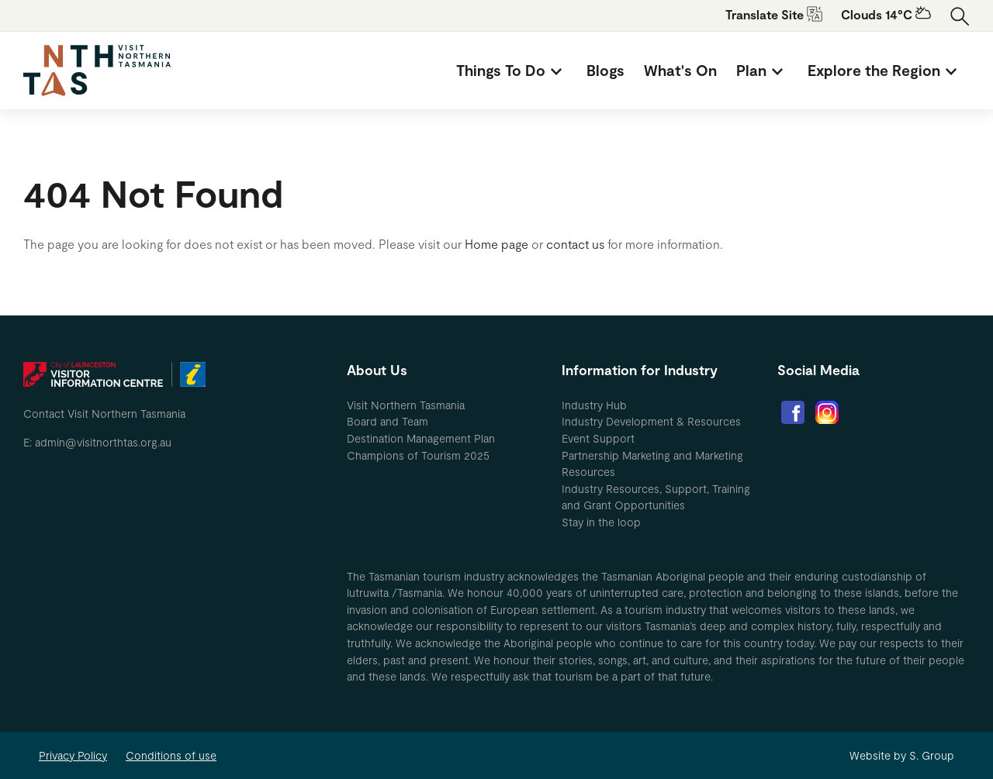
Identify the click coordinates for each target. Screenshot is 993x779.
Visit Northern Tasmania (406, 405)
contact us (575, 243)
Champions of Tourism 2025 (418, 455)
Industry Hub (594, 405)
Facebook (792, 412)
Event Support (598, 438)
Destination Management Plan (421, 438)
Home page (496, 243)
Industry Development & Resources (651, 421)
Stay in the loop (601, 522)
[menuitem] (511, 70)
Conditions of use (171, 755)
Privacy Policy (73, 755)
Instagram (826, 412)
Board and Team (387, 421)
